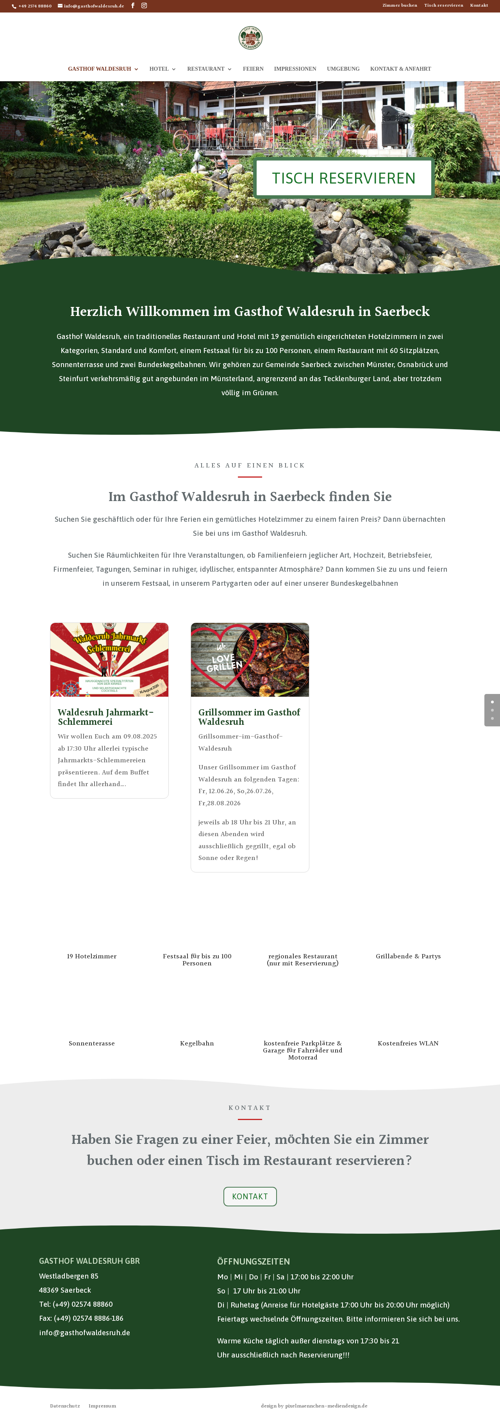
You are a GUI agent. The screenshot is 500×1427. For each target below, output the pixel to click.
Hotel (159, 69)
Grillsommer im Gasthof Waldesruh (249, 718)
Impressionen (295, 69)
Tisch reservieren (443, 6)
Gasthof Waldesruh (99, 69)
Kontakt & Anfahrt (400, 69)
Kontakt (479, 6)
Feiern (253, 69)
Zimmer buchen (399, 6)
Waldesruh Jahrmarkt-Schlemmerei (106, 718)
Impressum (102, 1407)
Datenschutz (65, 1407)
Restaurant (205, 69)
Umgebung (343, 69)
